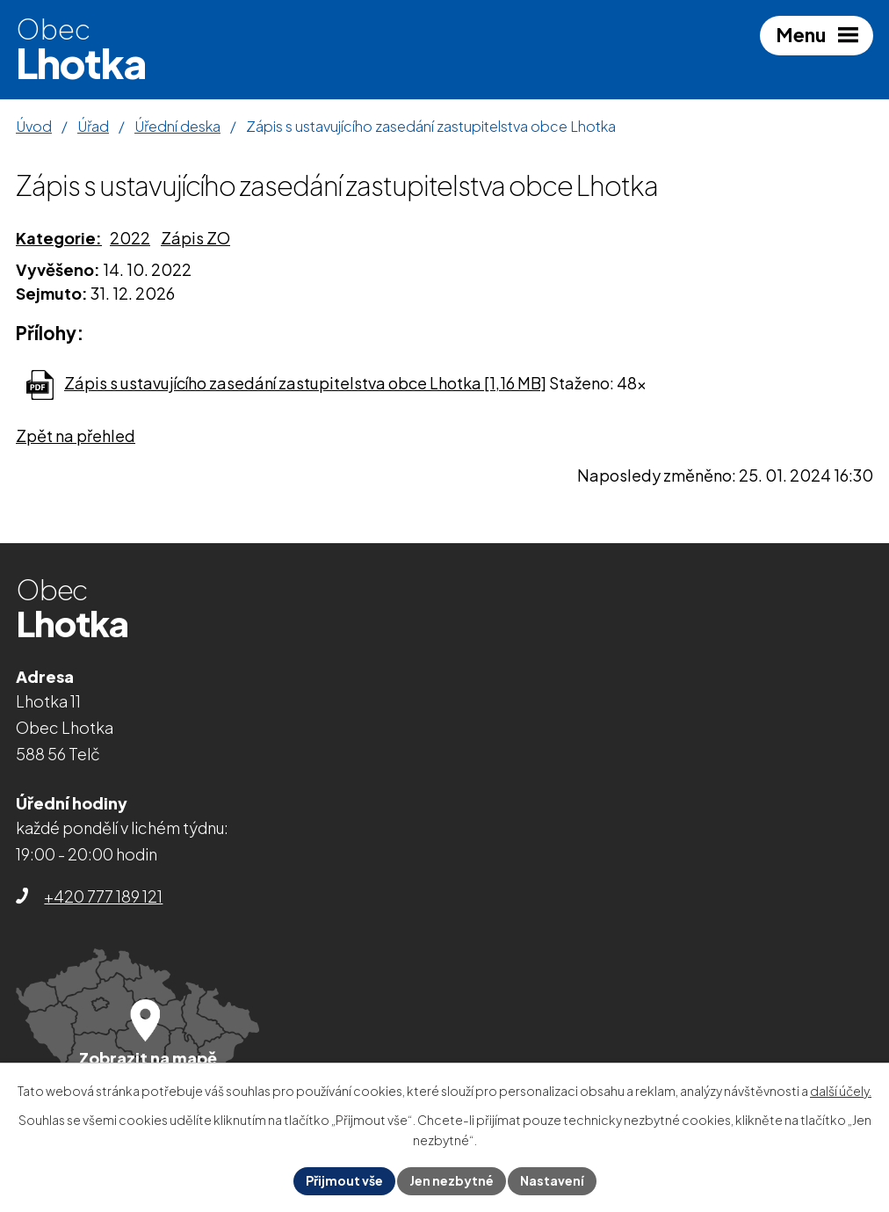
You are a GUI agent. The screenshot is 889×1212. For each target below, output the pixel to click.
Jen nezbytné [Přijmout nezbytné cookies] (451, 1180)
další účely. (840, 1091)
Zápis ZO (195, 238)
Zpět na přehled (75, 435)
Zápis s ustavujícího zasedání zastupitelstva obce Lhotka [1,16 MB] (305, 383)
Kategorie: (59, 238)
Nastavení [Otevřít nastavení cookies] (552, 1180)
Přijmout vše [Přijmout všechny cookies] (344, 1180)
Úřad (93, 126)
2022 (130, 238)
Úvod (34, 126)
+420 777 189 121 (103, 896)
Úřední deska (177, 126)
